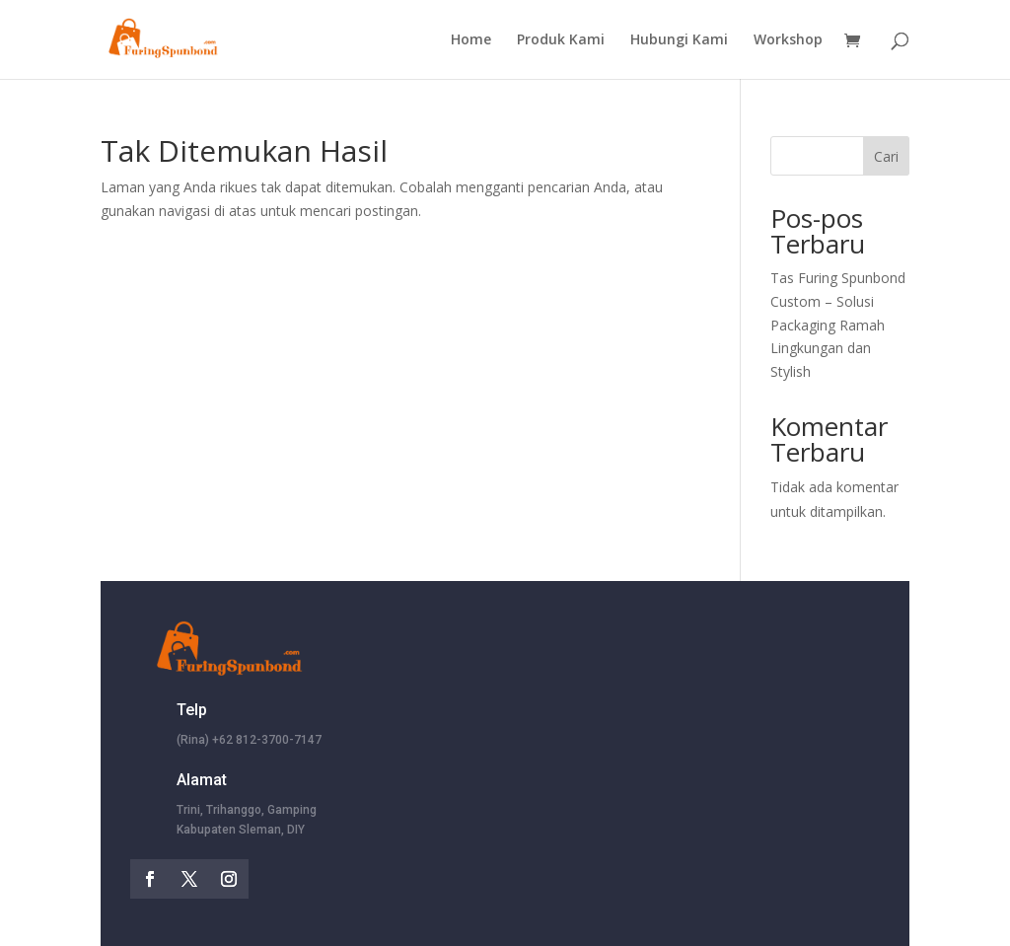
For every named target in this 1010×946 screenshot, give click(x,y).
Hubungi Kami (679, 40)
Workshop (788, 40)
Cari (886, 156)
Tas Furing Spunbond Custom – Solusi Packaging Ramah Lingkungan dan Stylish (837, 324)
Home (471, 40)
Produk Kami (561, 40)
